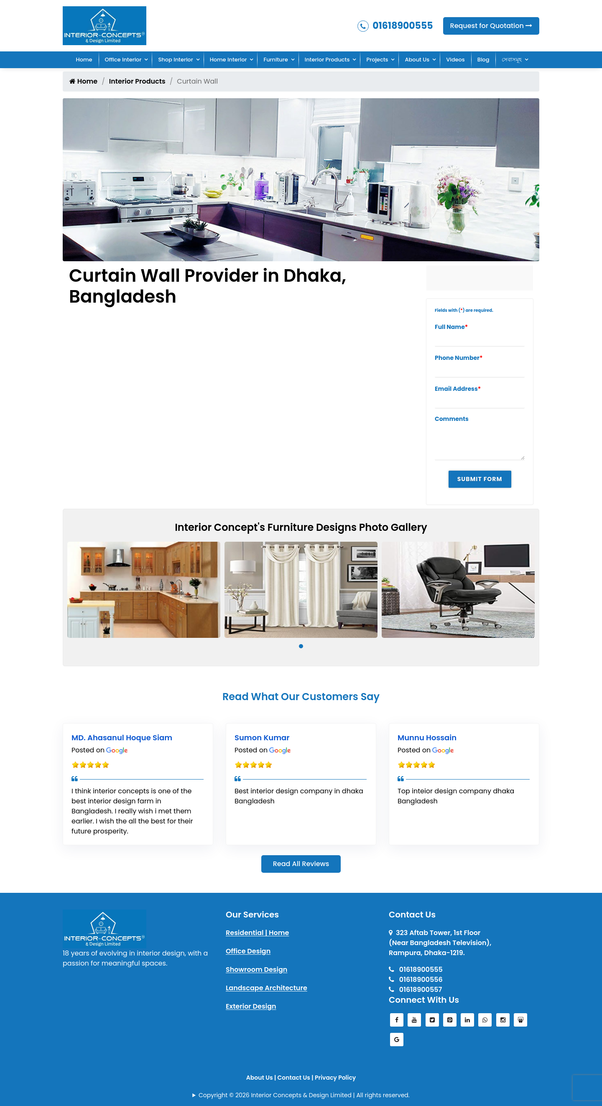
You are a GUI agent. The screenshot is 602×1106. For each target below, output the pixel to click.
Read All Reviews (301, 864)
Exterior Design (251, 1006)
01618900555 (395, 25)
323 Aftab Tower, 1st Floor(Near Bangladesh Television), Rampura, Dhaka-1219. (440, 943)
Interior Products (327, 60)
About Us (417, 60)
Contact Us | (296, 1077)
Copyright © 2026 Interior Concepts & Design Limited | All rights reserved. (304, 1095)
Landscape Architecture (266, 988)
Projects (377, 60)
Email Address (458, 389)
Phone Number (459, 358)
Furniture (275, 60)
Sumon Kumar (262, 737)
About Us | (262, 1077)
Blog (483, 60)
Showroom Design (256, 969)
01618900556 (416, 979)
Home (84, 60)
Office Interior (123, 60)
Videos (455, 60)
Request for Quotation (491, 26)
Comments (452, 419)
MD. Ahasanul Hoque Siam (121, 737)
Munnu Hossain (427, 737)
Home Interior (228, 60)
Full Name (451, 327)
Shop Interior (175, 60)
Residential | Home (257, 933)
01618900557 (415, 989)
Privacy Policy (335, 1077)
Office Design (248, 951)
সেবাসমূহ (512, 60)
